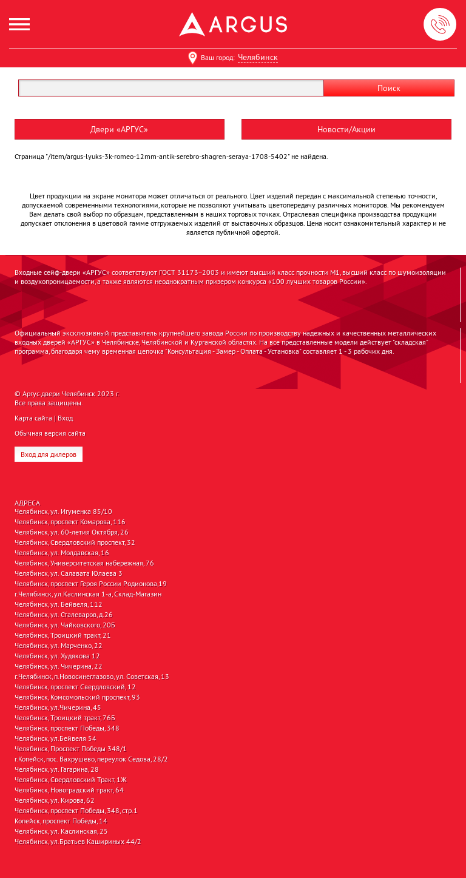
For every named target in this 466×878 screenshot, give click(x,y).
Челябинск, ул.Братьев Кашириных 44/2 (78, 841)
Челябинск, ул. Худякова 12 (57, 656)
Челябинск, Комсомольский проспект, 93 (77, 697)
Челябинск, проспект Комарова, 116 (70, 522)
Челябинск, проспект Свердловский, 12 (75, 687)
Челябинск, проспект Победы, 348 (67, 728)
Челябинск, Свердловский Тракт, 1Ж (71, 779)
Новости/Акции (346, 129)
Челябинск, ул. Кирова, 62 (55, 800)
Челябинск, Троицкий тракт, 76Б (65, 718)
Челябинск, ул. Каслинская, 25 (61, 831)
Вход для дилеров (48, 454)
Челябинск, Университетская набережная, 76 (84, 563)
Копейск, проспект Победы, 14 (61, 821)
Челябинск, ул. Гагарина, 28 (57, 769)
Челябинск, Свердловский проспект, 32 (75, 542)
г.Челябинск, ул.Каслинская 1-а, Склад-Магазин (88, 594)
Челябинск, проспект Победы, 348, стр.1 (76, 810)
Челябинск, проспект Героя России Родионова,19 (91, 583)
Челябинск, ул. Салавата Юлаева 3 (69, 573)
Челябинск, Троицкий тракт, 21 (63, 635)
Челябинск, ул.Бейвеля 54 (55, 738)
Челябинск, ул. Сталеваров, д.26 (64, 614)
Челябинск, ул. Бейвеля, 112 (59, 604)
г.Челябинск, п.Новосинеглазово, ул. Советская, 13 (92, 676)
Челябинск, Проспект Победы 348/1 (71, 749)
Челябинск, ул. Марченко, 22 (59, 645)
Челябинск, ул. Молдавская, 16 (62, 553)
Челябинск (258, 57)
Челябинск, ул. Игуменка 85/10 (63, 511)
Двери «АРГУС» (119, 129)
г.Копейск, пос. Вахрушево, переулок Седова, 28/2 (91, 759)
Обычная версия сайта (50, 432)
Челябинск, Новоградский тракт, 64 (69, 790)
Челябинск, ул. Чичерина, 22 (59, 666)
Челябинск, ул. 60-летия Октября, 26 (72, 532)
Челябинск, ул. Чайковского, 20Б (65, 625)
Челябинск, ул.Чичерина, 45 (58, 707)
